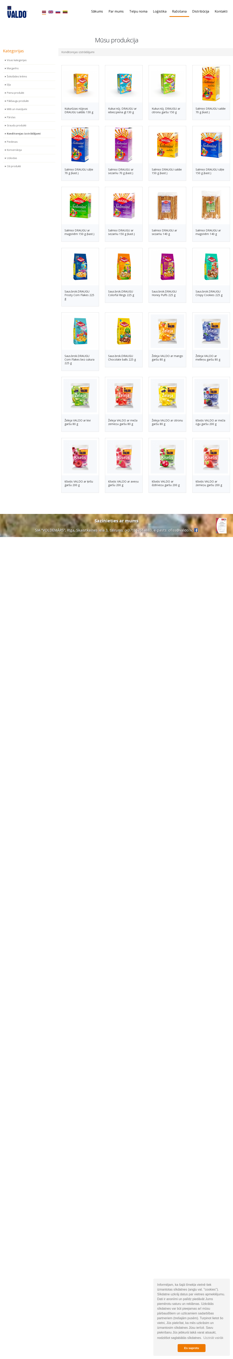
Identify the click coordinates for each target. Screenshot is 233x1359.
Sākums (97, 11)
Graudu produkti (16, 125)
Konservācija (14, 150)
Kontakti (221, 11)
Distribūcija (200, 11)
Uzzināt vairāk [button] (213, 1338)
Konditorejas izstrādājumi (24, 133)
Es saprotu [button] (191, 1348)
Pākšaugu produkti (18, 101)
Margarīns (13, 68)
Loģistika (159, 11)
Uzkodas (12, 158)
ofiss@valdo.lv (180, 530)
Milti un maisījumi (17, 109)
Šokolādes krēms (17, 76)
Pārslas (11, 117)
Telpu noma (138, 11)
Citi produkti (14, 166)
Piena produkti (15, 93)
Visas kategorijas (17, 60)
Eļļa (9, 84)
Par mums (116, 11)
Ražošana (179, 11)
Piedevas (12, 141)
